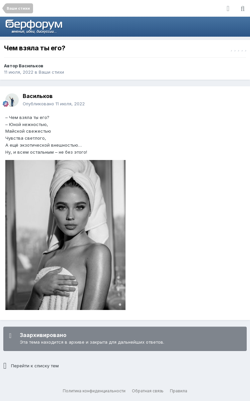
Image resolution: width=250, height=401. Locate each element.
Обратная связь (148, 390)
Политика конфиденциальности (94, 390)
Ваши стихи (51, 72)
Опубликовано (54, 103)
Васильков (31, 65)
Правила (178, 390)
